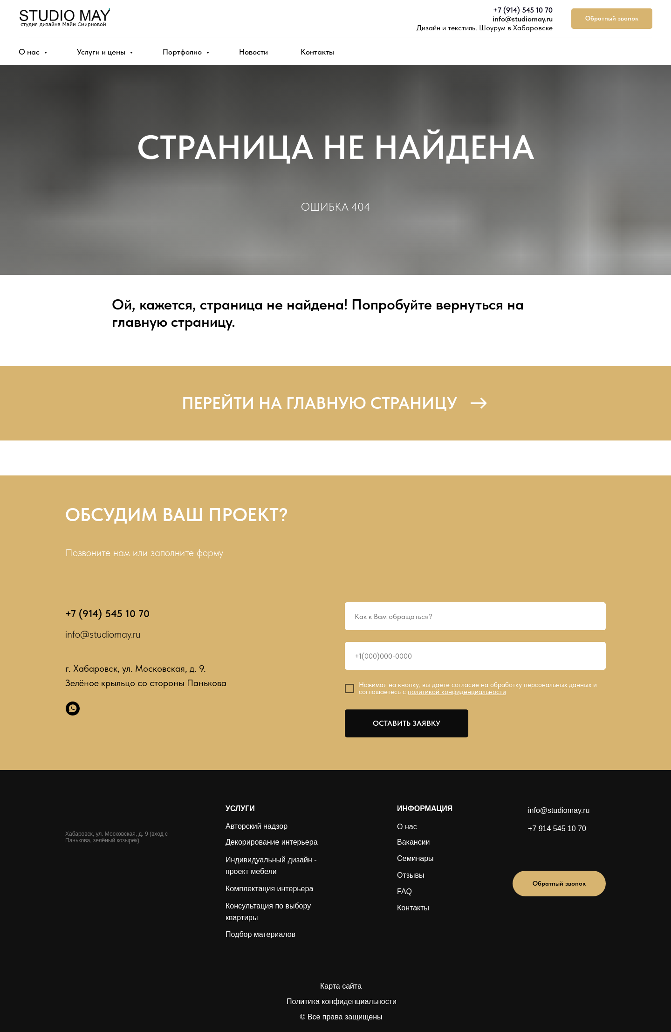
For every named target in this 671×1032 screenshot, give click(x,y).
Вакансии (413, 842)
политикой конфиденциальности (457, 692)
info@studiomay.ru (523, 18)
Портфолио (183, 51)
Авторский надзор (257, 826)
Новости (253, 51)
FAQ (404, 891)
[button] (611, 18)
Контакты (317, 51)
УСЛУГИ (240, 808)
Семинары (415, 858)
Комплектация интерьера (269, 889)
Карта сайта (341, 986)
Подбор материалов (260, 934)
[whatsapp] (73, 709)
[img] (546, 850)
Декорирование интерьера (272, 842)
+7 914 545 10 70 (557, 828)
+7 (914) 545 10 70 (523, 10)
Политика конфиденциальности (342, 1001)
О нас (30, 51)
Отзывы (411, 875)
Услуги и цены (102, 51)
